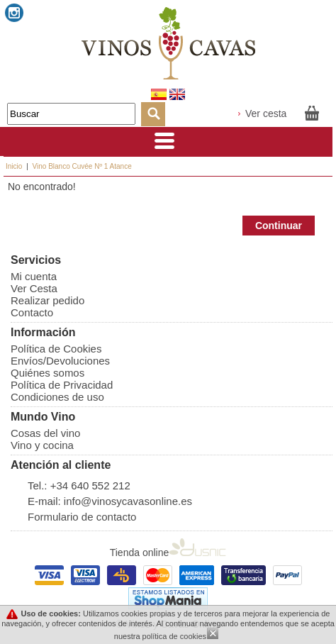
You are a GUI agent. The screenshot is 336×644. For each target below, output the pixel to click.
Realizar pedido (47, 300)
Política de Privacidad (62, 385)
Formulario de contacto (82, 517)
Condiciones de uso (57, 397)
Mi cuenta (34, 276)
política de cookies (174, 636)
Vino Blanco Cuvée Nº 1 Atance (82, 166)
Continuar (278, 225)
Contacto (32, 312)
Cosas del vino (45, 433)
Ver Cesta (34, 288)
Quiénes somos (47, 373)
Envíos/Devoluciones (60, 361)
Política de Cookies (56, 349)
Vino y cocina (42, 445)
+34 (61, 485)
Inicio (14, 166)
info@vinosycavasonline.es (128, 501)
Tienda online (168, 552)
